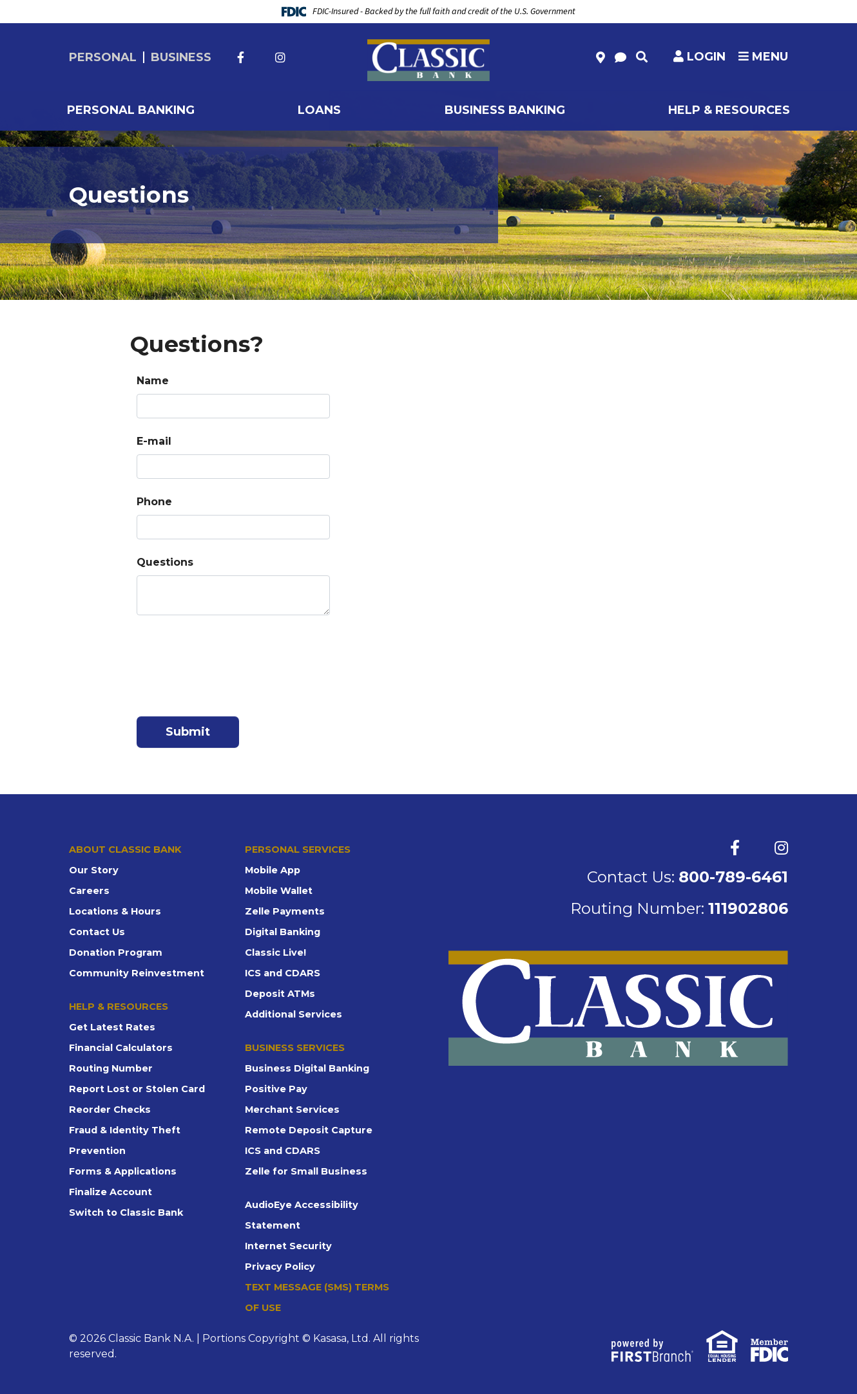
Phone (154, 502)
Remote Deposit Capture (307, 1130)
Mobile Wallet (278, 891)
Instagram (280, 57)
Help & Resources (117, 1006)
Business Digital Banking (306, 1068)
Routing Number (109, 1068)
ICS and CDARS (282, 973)
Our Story (93, 870)
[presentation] (234, 660)
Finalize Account (110, 1192)
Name (153, 381)
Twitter (259, 57)
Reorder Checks (108, 1109)
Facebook (240, 57)
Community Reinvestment (133, 973)
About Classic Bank (125, 849)
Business (181, 57)
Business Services (294, 1048)
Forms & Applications (121, 1171)
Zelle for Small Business (304, 1171)
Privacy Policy (278, 1266)
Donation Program (114, 952)
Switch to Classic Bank (125, 1212)
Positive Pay (274, 1089)
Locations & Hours (114, 911)
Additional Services (292, 1014)
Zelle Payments (283, 911)
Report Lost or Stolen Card (135, 1089)
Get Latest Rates (111, 1027)
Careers (88, 891)
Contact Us (96, 932)
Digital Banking (282, 932)
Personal (103, 57)
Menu (763, 57)
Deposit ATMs (279, 993)
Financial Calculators (120, 1048)
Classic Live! (274, 952)
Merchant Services (291, 1109)
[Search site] (642, 56)
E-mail (154, 441)
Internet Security (287, 1246)
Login (706, 57)
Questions (165, 562)
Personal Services (296, 849)
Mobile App (272, 870)
